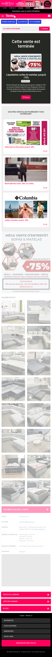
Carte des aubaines (26, 602)
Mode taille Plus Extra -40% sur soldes (19, 184)
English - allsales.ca (26, 615)
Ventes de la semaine (26, 595)
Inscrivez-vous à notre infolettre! (26, 11)
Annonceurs (8, 631)
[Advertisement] (26, 570)
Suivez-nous (8, 636)
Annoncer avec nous (26, 643)
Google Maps (41, 529)
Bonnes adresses (8, 22)
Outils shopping (9, 626)
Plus (45, 151)
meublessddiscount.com (27, 522)
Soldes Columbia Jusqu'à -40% (16, 220)
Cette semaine (34, 22)
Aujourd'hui (22, 22)
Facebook (22, 551)
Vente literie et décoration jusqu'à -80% (19, 147)
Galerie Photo (8, 297)
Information (8, 620)
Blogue (26, 609)
